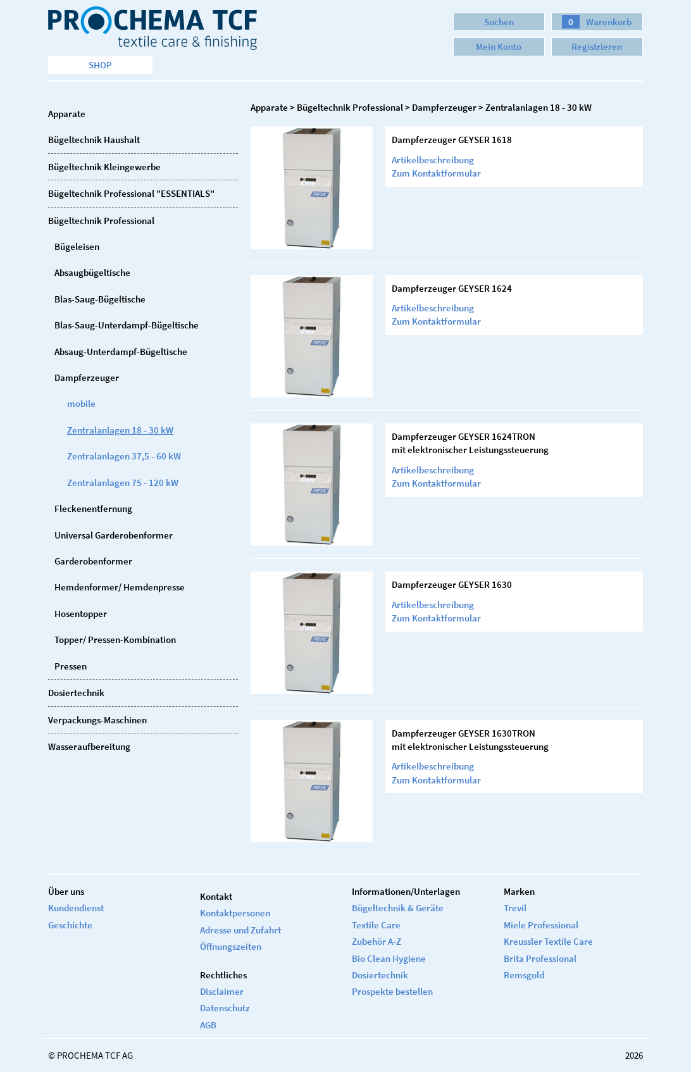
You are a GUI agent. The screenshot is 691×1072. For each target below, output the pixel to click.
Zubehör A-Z (376, 941)
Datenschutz (225, 1008)
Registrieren (596, 47)
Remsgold (524, 975)
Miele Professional (541, 925)
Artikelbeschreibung (433, 160)
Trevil (515, 908)
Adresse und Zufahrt (240, 930)
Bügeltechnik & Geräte (398, 908)
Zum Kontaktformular (436, 173)
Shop (100, 65)
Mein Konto (498, 47)
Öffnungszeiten (230, 946)
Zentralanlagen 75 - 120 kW (122, 483)
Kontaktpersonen (235, 913)
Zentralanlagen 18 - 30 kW (120, 430)
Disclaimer (222, 991)
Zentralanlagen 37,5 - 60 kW (124, 456)
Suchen (499, 22)
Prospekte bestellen (392, 991)
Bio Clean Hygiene (389, 958)
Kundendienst (76, 908)
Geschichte (70, 925)
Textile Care (376, 925)
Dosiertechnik (380, 975)
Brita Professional (540, 958)
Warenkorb (597, 21)
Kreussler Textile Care (548, 941)
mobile (81, 403)
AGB (208, 1025)
